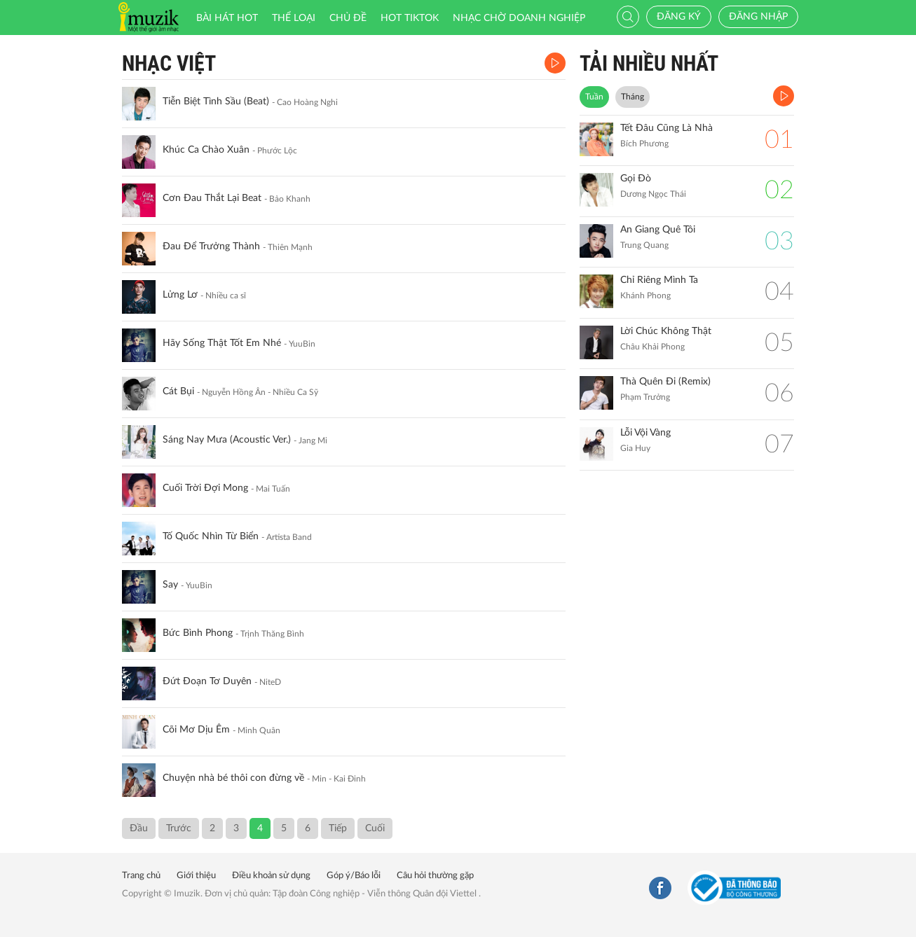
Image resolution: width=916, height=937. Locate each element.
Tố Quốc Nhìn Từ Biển (211, 536)
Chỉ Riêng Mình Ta (659, 280)
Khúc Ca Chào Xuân (206, 150)
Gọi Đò (635, 178)
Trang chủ (141, 875)
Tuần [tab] (594, 96)
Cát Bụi (178, 391)
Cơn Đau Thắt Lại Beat (212, 198)
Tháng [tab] (632, 96)
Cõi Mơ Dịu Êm (196, 730)
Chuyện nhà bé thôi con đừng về (233, 778)
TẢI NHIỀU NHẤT (649, 63)
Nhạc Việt (169, 63)
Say (170, 585)
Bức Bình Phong (198, 633)
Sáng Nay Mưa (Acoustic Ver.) (227, 440)
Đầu (139, 828)
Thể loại (293, 18)
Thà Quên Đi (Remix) (665, 382)
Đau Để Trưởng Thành (211, 246)
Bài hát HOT (227, 18)
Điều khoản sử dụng (271, 875)
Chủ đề (348, 18)
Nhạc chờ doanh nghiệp (519, 18)
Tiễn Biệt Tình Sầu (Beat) (216, 101)
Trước (178, 828)
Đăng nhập (758, 17)
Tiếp (338, 828)
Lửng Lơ (180, 295)
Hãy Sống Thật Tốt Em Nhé (222, 343)
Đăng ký (679, 17)
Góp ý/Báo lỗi (354, 875)
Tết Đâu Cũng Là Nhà (666, 128)
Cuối (375, 828)
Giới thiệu (196, 875)
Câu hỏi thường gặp (435, 875)
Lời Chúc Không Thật (665, 331)
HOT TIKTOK (410, 18)
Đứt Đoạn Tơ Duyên (207, 681)
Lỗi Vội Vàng (645, 433)
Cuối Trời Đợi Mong (205, 488)
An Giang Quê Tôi (657, 230)
